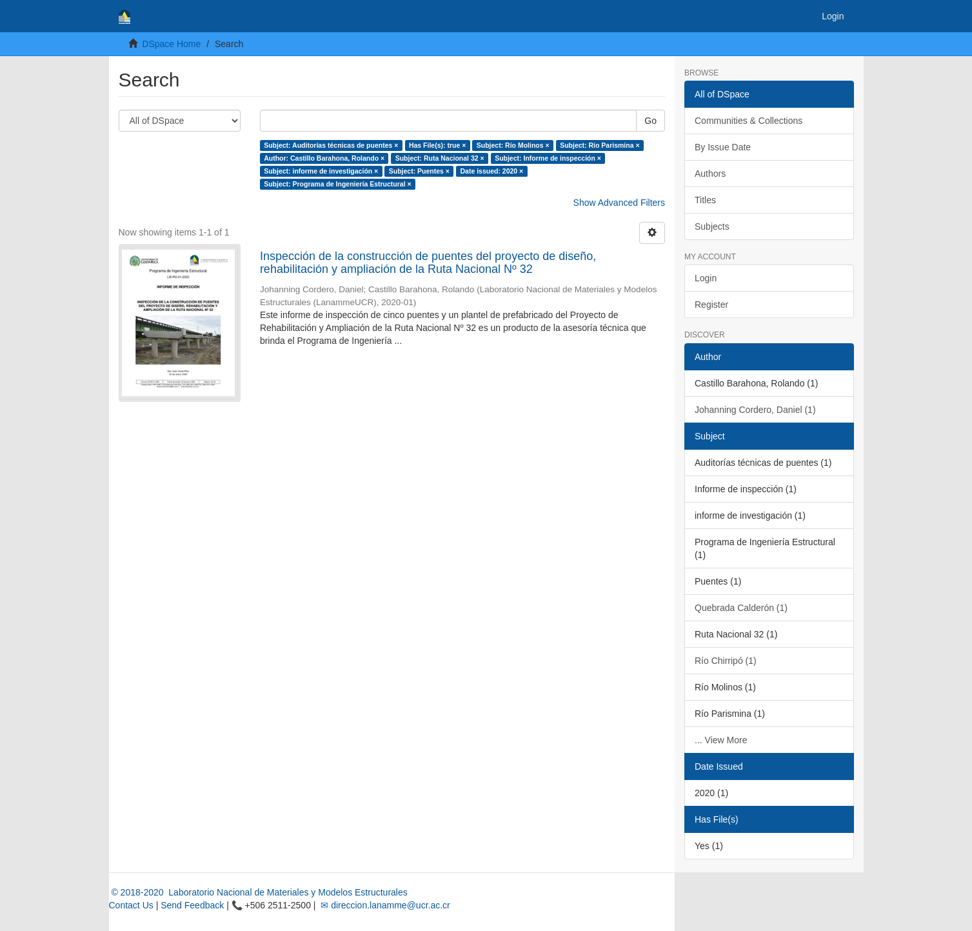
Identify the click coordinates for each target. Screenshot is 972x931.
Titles (705, 200)
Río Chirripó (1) (726, 661)
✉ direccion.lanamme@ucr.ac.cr (384, 905)
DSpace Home (171, 44)
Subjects (712, 226)
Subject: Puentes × (419, 171)
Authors (710, 173)
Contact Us (131, 905)
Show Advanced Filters (619, 202)
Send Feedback (192, 905)
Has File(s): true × (437, 145)
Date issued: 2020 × (491, 171)
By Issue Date (723, 147)
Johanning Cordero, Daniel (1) (755, 410)
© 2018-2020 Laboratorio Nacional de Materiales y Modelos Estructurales (258, 892)
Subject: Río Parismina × (599, 145)
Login (706, 278)
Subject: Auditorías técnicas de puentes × (331, 145)
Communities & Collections (748, 120)
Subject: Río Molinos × (513, 145)
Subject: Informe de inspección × (548, 158)
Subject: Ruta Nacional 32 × (439, 158)
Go (650, 120)
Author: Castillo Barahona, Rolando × (324, 158)
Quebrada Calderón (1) (741, 608)
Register (711, 304)
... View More (721, 740)
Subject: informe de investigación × (321, 171)
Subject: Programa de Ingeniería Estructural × (337, 184)
